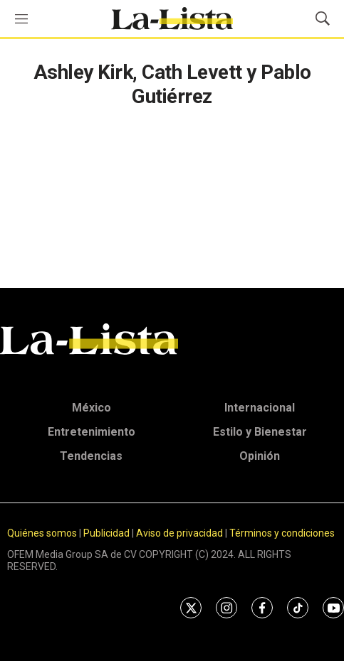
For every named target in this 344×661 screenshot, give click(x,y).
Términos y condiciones (282, 533)
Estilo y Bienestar (260, 432)
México (91, 407)
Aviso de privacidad (179, 533)
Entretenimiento (91, 432)
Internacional (259, 407)
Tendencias (91, 456)
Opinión (259, 456)
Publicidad (107, 533)
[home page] (172, 18)
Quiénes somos (42, 533)
